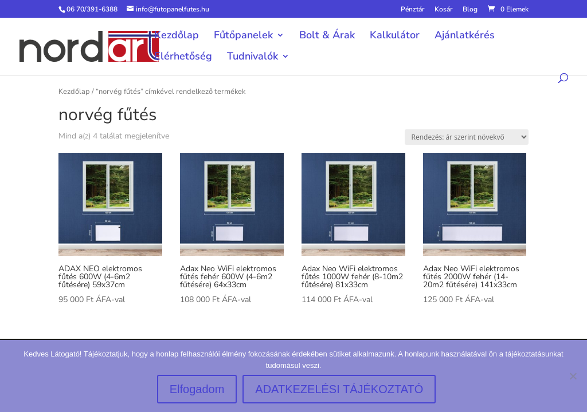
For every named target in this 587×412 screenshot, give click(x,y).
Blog (470, 10)
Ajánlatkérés (465, 36)
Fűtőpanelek (243, 36)
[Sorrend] (467, 137)
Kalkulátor (395, 36)
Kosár (443, 10)
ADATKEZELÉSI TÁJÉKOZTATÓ (339, 389)
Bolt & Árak (327, 36)
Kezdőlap (176, 36)
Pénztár (412, 10)
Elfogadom (197, 389)
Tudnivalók (252, 57)
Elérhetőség (183, 57)
